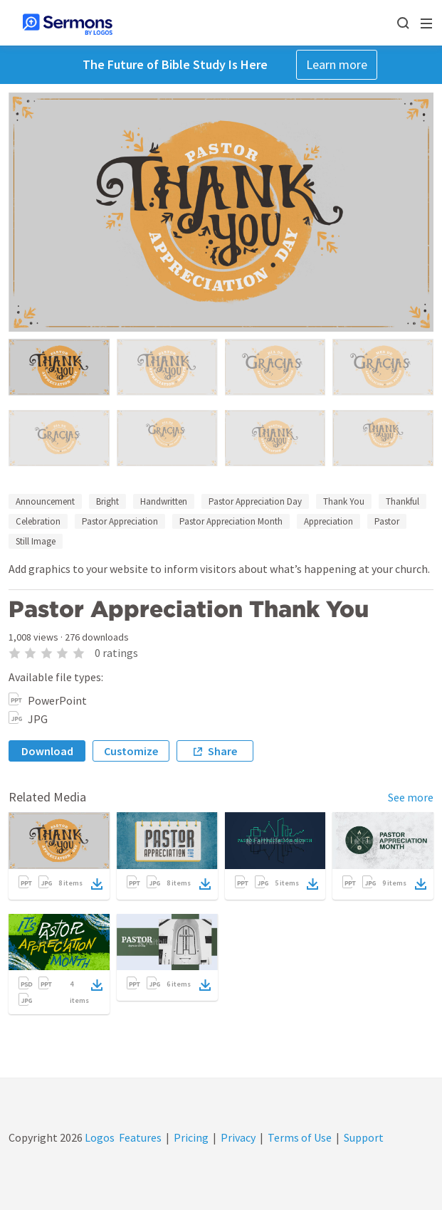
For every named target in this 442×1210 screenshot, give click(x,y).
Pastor (386, 521)
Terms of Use (300, 1137)
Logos (99, 1137)
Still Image (36, 541)
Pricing (191, 1137)
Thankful (402, 501)
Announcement (45, 501)
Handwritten (163, 501)
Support (364, 1137)
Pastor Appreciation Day (255, 501)
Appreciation (328, 521)
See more (410, 797)
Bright (107, 501)
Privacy (238, 1137)
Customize (131, 751)
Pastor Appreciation (120, 521)
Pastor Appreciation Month (231, 521)
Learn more (336, 64)
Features (140, 1137)
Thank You (343, 501)
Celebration (38, 521)
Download (47, 751)
